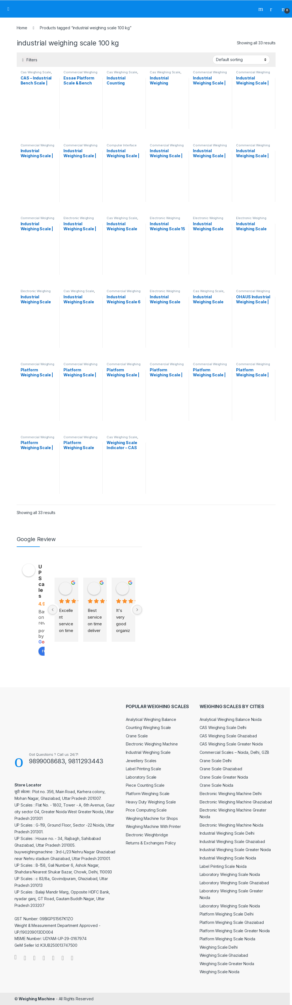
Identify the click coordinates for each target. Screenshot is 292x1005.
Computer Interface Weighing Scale (121, 147)
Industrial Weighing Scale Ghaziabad (232, 841)
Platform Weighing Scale (148, 793)
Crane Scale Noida (217, 785)
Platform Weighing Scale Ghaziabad (232, 922)
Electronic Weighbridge (147, 834)
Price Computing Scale (146, 810)
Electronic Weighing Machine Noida (231, 825)
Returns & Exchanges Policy (151, 843)
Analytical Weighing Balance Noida (231, 719)
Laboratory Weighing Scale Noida (230, 874)
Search (261, 9)
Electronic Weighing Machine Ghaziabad (236, 802)
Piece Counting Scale (145, 785)
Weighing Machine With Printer (153, 826)
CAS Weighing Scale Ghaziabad (228, 735)
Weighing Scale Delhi (219, 947)
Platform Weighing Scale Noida (227, 938)
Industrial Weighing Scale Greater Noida (235, 849)
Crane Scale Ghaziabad (221, 768)
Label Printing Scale (143, 768)
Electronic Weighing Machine (152, 744)
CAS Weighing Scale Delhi (223, 727)
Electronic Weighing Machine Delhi (231, 793)
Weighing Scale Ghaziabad (224, 955)
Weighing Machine (37, 998)
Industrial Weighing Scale (148, 752)
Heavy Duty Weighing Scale (151, 802)
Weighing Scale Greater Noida (227, 963)
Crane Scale (137, 735)
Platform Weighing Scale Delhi (227, 914)
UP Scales (41, 581)
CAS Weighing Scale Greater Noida (231, 744)
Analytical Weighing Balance (151, 719)
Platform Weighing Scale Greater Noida (235, 930)
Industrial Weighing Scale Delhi (227, 833)
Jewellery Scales (141, 760)
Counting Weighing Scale (148, 727)
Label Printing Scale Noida (223, 866)
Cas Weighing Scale (36, 72)
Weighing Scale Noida (219, 971)
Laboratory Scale (141, 777)
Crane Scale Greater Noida (224, 777)
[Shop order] (241, 59)
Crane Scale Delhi (216, 760)
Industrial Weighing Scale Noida (228, 858)
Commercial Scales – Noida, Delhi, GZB (234, 752)
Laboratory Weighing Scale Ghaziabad (234, 882)
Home (22, 27)
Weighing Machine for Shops (152, 818)
